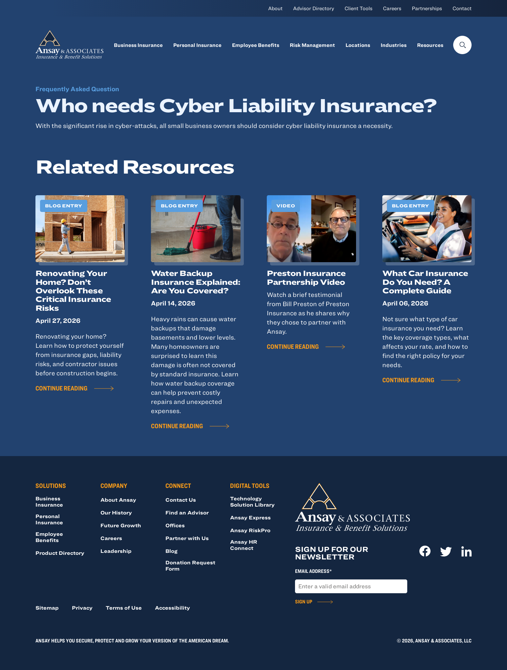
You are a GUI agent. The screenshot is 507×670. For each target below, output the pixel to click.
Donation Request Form (190, 565)
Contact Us (180, 500)
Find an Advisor (187, 512)
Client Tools (358, 8)
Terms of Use (124, 608)
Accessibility (172, 608)
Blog (171, 551)
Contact (462, 8)
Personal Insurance (197, 45)
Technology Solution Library (252, 501)
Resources (430, 45)
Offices (175, 525)
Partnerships (427, 8)
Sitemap (47, 608)
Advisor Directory (313, 8)
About (275, 8)
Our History (116, 512)
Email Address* (313, 571)
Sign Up (303, 601)
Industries (394, 45)
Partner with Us (187, 538)
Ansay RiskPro (250, 530)
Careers (392, 8)
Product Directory (59, 553)
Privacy (82, 608)
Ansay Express (250, 517)
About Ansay (118, 500)
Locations (358, 45)
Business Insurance (138, 45)
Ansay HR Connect (243, 545)
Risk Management (312, 45)
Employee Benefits (255, 45)
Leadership (116, 551)
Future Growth (120, 525)
